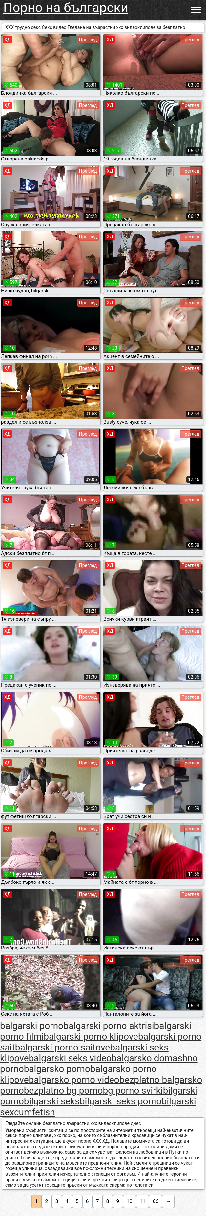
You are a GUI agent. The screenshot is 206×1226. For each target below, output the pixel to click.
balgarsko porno (57, 1069)
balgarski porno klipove (91, 1036)
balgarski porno (31, 1025)
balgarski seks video (70, 1058)
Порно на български (65, 7)
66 (155, 1201)
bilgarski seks (52, 1101)
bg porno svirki (133, 1090)
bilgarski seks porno (121, 1101)
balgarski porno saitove (62, 1047)
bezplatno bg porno (63, 1090)
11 (143, 1201)
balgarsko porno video (74, 1079)
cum (23, 1112)
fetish (43, 1112)
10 (130, 1201)
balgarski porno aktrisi (108, 1025)
